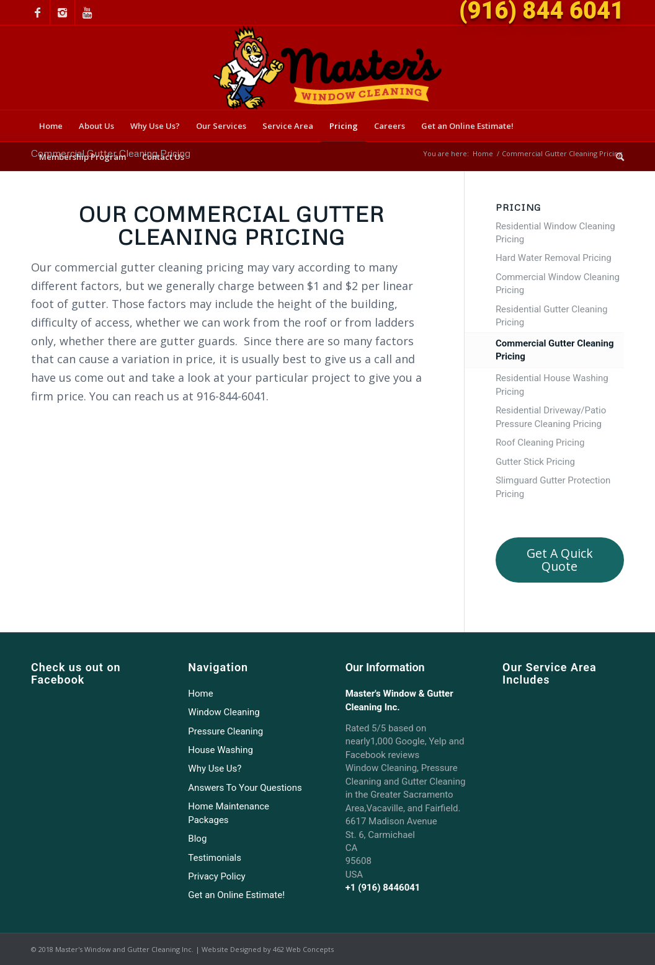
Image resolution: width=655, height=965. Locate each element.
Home (483, 153)
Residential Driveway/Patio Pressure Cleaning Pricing (551, 417)
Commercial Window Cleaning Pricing (558, 283)
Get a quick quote (560, 560)
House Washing (220, 750)
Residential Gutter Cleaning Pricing (552, 316)
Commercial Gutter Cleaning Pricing (555, 350)
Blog (197, 838)
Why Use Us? (214, 768)
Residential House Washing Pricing (552, 384)
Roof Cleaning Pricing (540, 442)
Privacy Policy (216, 876)
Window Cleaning (223, 712)
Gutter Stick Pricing (535, 461)
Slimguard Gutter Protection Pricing (553, 487)
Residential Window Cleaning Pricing (555, 233)
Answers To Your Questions (244, 787)
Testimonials (214, 857)
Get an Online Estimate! (236, 895)
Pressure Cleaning (225, 731)
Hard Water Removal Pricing (554, 257)
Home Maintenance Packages (228, 813)
